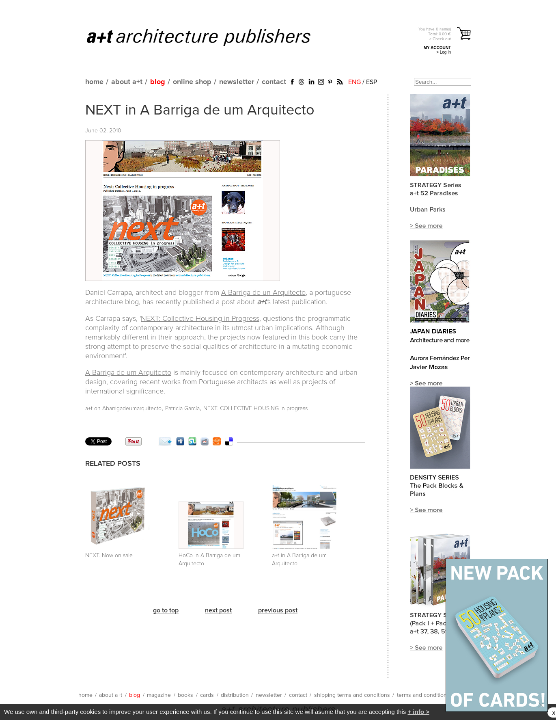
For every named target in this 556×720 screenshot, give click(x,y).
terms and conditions (423, 695)
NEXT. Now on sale (109, 555)
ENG (354, 82)
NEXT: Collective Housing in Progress (200, 318)
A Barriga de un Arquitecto (263, 292)
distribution (235, 695)
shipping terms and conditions (352, 695)
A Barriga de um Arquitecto (128, 372)
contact (274, 82)
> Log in (443, 52)
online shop (192, 82)
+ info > (418, 711)
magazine (159, 695)
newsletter (236, 82)
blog (157, 82)
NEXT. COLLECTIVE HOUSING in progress (255, 408)
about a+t (126, 82)
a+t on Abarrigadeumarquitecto (123, 408)
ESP (371, 82)
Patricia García (182, 408)
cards (207, 695)
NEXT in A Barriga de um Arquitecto (200, 110)
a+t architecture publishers (208, 37)
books (185, 695)
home (94, 82)
